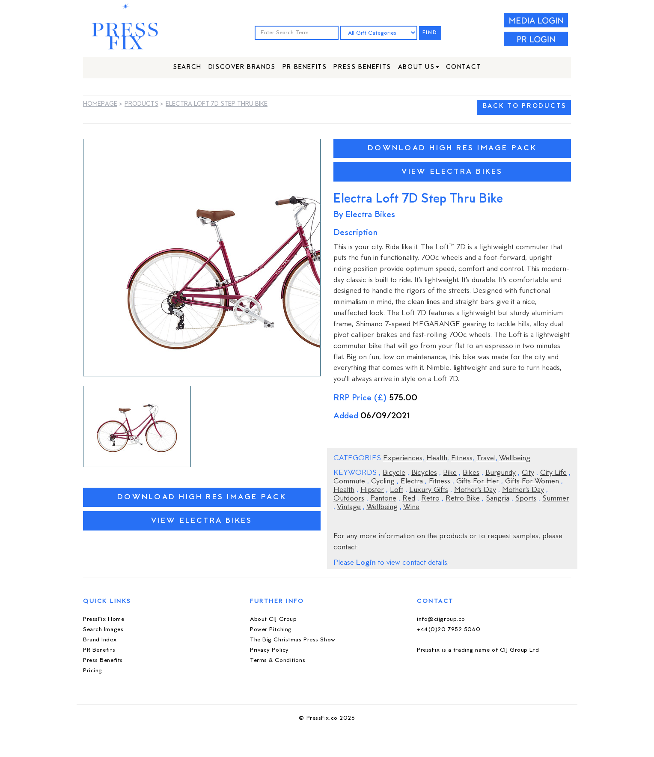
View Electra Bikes (201, 521)
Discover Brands (242, 67)
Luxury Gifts (428, 490)
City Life (553, 473)
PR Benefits (304, 67)
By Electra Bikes (364, 215)
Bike (450, 473)
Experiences (402, 458)
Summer (555, 499)
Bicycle (394, 473)
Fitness (462, 458)
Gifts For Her (477, 481)
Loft (396, 490)
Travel (486, 458)
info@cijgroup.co (441, 619)
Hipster (372, 490)
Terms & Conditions (277, 660)
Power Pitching (271, 629)
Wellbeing (514, 458)
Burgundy (500, 473)
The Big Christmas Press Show (293, 640)
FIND (430, 33)
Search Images (103, 629)
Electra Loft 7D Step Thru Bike (217, 104)
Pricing (92, 670)
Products (141, 104)
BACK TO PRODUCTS (525, 106)
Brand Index (99, 640)
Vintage (349, 507)
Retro (430, 499)
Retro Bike (463, 499)
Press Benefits (362, 67)
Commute (349, 481)
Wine (411, 507)
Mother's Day (475, 490)
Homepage (100, 104)
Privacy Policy (269, 650)
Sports (525, 499)
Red (408, 499)
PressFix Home (103, 619)
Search (187, 67)
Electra (412, 481)
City (528, 473)
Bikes (471, 473)
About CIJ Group (273, 619)
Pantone (383, 499)
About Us (418, 67)
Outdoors (348, 499)
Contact (463, 67)
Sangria (497, 499)
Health (436, 458)
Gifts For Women (532, 481)
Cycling (383, 481)
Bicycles (424, 473)
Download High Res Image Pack (201, 497)
